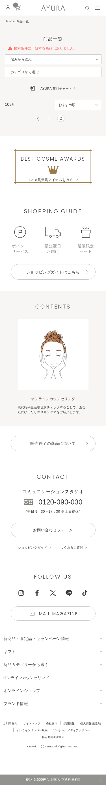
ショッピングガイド (31, 558)
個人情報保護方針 (33, 741)
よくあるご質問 (73, 558)
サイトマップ (45, 735)
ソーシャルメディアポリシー (38, 748)
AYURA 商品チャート (56, 88)
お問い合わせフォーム (53, 540)
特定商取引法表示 (76, 748)
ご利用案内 (22, 735)
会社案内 (67, 735)
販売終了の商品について (52, 453)
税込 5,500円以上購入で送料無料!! (53, 779)
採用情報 (85, 735)
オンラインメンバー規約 (68, 741)
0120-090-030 (60, 512)
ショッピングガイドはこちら (53, 275)
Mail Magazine (58, 624)
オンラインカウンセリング (28, 689)
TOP (9, 21)
